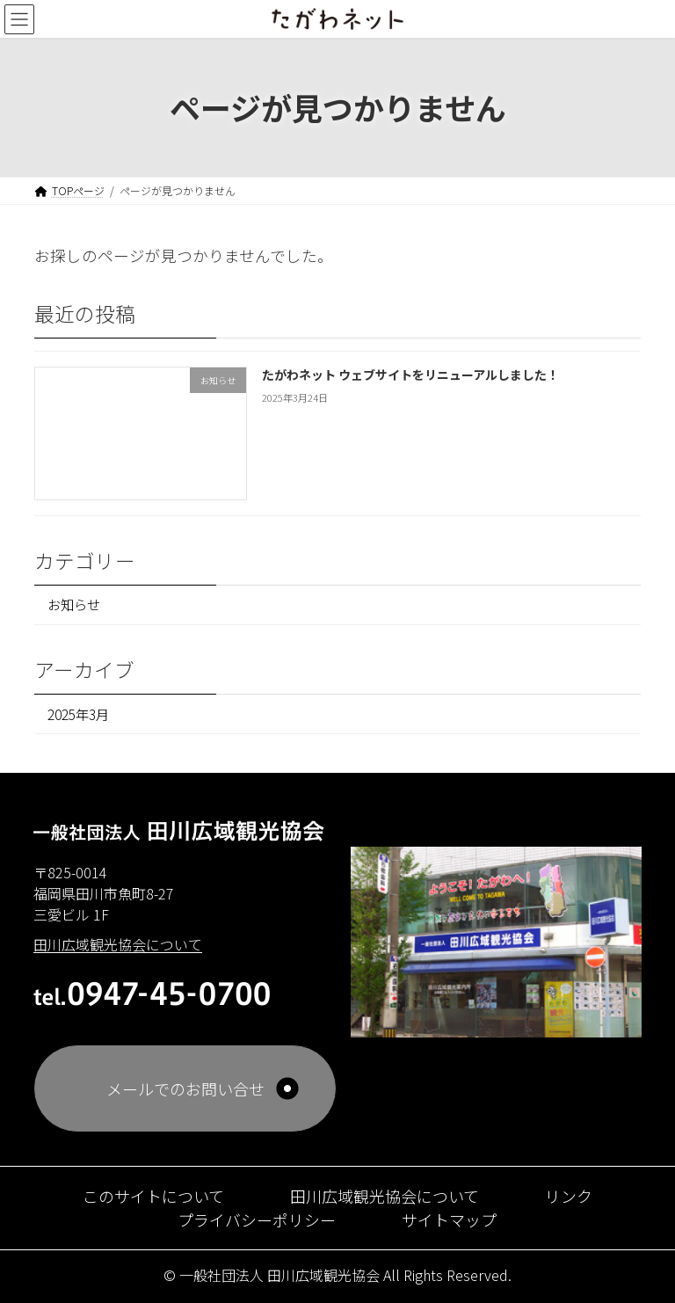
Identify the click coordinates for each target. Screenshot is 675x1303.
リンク (568, 1195)
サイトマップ (449, 1219)
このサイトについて (153, 1195)
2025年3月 (78, 714)
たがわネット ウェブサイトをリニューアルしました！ (410, 374)
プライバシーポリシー (257, 1219)
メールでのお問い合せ (185, 1088)
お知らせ (73, 605)
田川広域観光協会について (384, 1195)
